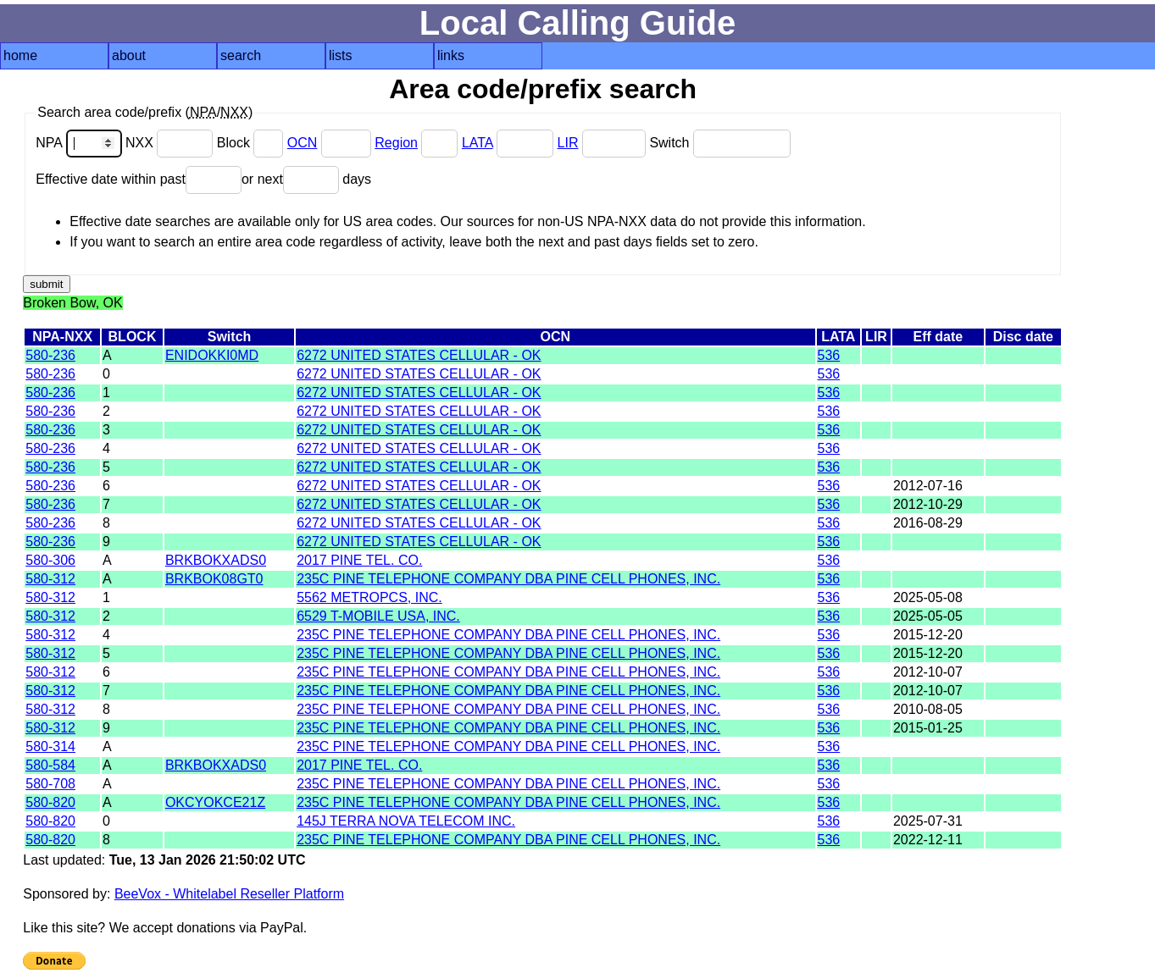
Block (252, 142)
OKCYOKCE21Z (215, 802)
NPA (80, 142)
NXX (171, 142)
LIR (568, 142)
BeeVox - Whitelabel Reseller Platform (229, 894)
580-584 (50, 765)
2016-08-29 (928, 523)
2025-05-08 (928, 597)
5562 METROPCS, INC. (369, 597)
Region (396, 142)
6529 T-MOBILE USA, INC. (378, 616)
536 (829, 355)
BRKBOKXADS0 (215, 560)
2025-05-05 (928, 616)
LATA (477, 142)
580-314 (50, 746)
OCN (302, 142)
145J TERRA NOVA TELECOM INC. (406, 821)
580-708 (50, 784)
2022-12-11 (928, 839)
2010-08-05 (928, 709)
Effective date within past (139, 179)
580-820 (50, 802)
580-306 (50, 560)
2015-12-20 (928, 634)
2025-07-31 (928, 821)
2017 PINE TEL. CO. (359, 560)
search (240, 55)
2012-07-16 (928, 485)
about (129, 55)
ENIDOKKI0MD (211, 355)
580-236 (50, 355)
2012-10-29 (928, 504)
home (20, 55)
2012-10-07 (928, 672)
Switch (720, 142)
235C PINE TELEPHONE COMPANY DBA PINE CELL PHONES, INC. (508, 579)
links (450, 55)
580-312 (50, 579)
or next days (306, 179)
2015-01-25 (928, 728)
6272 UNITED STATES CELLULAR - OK (419, 355)
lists (341, 55)
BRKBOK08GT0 (214, 579)
